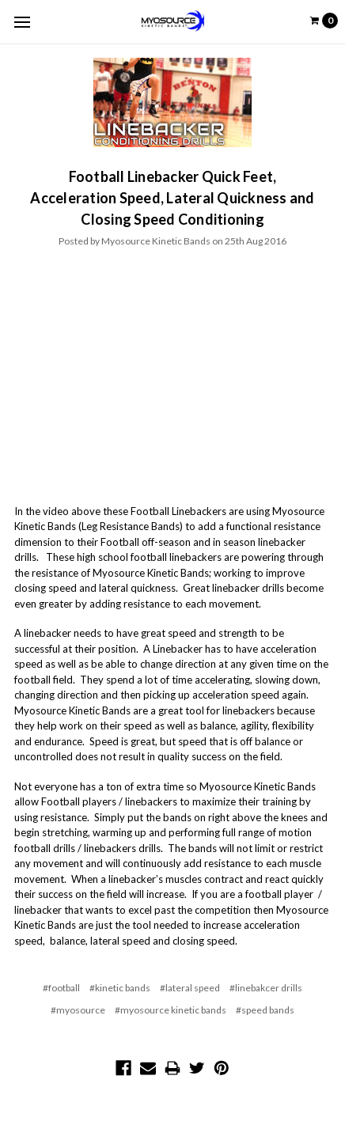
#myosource (78, 1010)
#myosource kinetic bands (170, 1010)
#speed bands (265, 1010)
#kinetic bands (119, 988)
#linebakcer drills (265, 988)
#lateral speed (190, 988)
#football (61, 988)
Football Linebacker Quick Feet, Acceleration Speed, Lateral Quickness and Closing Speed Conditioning (172, 198)
